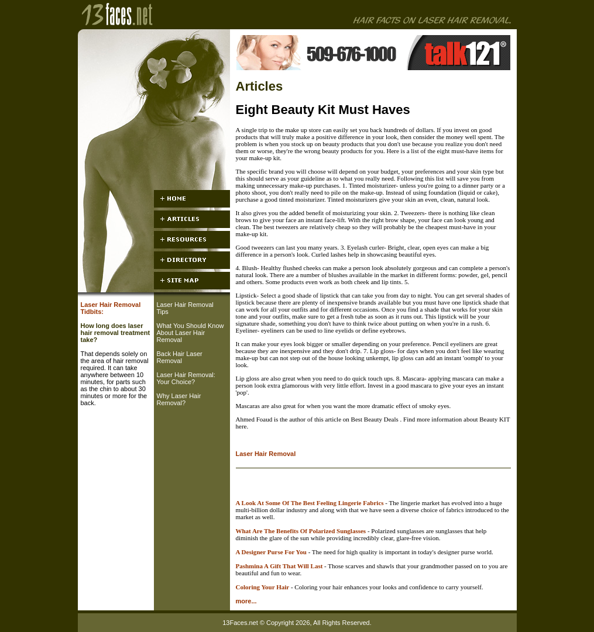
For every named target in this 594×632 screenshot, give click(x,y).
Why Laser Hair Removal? (179, 399)
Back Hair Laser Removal (179, 357)
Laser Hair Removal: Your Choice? (186, 378)
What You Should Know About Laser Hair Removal (190, 332)
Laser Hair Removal (266, 453)
